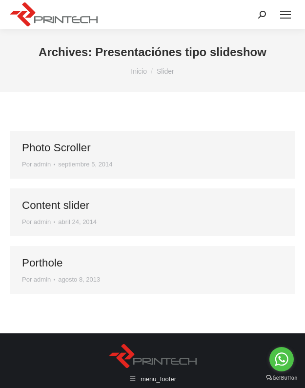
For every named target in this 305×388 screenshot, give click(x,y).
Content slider (55, 205)
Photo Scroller (56, 148)
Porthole (42, 263)
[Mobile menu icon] (285, 14)
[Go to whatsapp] (281, 359)
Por (36, 164)
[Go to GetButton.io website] (281, 378)
